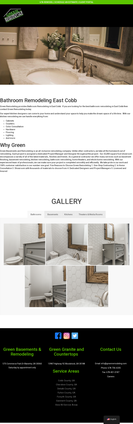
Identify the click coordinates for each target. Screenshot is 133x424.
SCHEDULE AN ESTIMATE (66, 2)
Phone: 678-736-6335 (111, 368)
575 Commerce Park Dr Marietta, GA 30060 (22, 364)
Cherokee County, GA (66, 384)
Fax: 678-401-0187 (110, 372)
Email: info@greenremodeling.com (111, 363)
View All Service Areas (66, 405)
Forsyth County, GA (66, 397)
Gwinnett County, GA (66, 401)
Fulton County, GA (66, 393)
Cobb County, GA (66, 380)
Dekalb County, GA (66, 388)
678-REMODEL (46, 2)
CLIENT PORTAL (86, 2)
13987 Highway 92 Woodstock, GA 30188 (66, 364)
